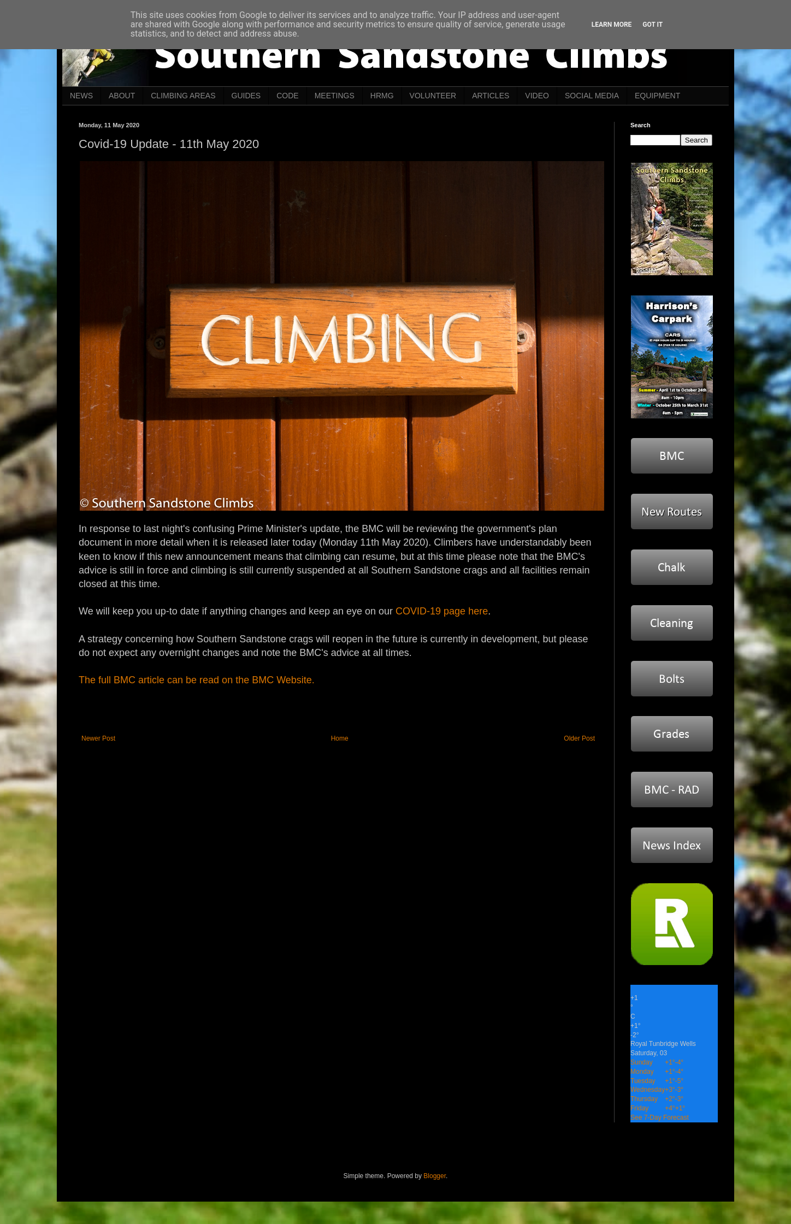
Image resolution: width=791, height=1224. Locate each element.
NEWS (81, 95)
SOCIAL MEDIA (592, 95)
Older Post (579, 738)
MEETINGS (335, 95)
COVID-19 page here (442, 611)
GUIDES (246, 95)
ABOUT (122, 95)
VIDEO (537, 95)
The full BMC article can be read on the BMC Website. (197, 680)
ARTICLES (490, 95)
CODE (287, 95)
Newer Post (98, 738)
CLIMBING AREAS (183, 95)
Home (340, 738)
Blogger (434, 1176)
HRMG (382, 95)
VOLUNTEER (433, 95)
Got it (652, 24)
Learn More (612, 24)
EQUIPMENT (657, 95)
